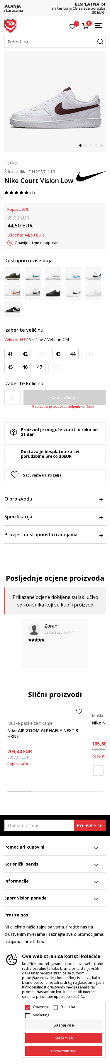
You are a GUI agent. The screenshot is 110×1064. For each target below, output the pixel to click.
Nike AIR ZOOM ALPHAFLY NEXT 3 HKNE (42, 733)
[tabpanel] (55, 101)
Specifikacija (53, 516)
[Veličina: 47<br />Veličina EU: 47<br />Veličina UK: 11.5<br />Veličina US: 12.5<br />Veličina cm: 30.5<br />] (39, 367)
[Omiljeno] (72, 26)
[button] (55, 42)
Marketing (41, 1015)
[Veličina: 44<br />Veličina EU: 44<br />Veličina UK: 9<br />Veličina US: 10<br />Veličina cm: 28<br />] (73, 354)
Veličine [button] (36, 339)
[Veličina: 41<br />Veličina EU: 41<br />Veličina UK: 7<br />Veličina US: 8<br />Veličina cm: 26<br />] (10, 354)
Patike (10, 163)
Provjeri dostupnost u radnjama (53, 534)
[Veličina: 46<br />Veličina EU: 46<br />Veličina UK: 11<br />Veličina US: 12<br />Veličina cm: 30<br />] (25, 367)
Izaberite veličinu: (24, 330)
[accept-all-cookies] (63, 1051)
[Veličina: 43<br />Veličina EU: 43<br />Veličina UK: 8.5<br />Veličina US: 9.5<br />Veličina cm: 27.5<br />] (58, 354)
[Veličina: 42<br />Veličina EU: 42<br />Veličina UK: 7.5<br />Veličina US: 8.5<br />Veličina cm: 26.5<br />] (25, 354)
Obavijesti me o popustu (37, 242)
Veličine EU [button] (14, 339)
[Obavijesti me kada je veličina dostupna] (41, 354)
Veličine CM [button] (58, 339)
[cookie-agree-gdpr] (63, 1038)
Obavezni (41, 1007)
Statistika (67, 1007)
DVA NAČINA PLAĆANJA (55, 6)
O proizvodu (53, 499)
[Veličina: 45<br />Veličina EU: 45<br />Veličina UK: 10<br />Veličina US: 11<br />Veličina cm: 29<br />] (10, 367)
